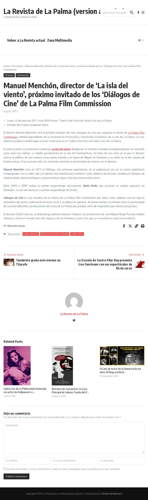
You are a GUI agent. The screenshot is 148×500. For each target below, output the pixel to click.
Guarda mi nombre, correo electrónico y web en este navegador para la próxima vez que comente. (63, 468)
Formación (17, 66)
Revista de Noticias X (112, 493)
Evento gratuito (30, 234)
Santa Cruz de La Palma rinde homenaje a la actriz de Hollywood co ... (25, 390)
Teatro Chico (77, 234)
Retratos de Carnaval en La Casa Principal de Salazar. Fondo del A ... (70, 390)
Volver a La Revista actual (26, 40)
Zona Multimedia (59, 40)
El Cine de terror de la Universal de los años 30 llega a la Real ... (120, 370)
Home (7, 66)
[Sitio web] (74, 320)
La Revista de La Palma (74, 314)
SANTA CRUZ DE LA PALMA (54, 234)
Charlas (9, 75)
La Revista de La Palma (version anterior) (64, 11)
